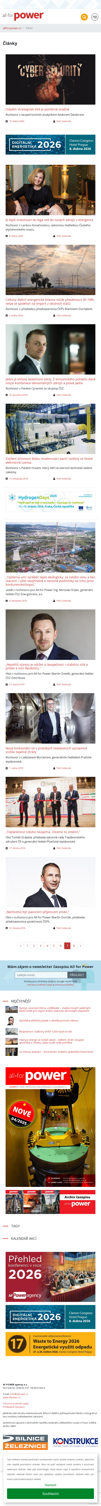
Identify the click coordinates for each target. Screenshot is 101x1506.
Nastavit (50, 1485)
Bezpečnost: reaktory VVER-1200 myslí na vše (45, 1031)
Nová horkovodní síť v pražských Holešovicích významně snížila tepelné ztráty (46, 750)
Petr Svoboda (64, 121)
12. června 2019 (17, 928)
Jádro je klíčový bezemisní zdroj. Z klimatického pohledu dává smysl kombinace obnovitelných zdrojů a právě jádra (50, 381)
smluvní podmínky (64, 984)
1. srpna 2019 (16, 768)
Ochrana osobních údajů (16, 1403)
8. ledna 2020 (16, 236)
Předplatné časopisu (14, 1406)
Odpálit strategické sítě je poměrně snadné (37, 109)
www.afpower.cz (11, 1397)
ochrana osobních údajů (39, 984)
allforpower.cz (12, 28)
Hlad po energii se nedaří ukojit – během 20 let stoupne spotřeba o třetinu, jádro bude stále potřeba (51, 1041)
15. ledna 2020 (16, 121)
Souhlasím (50, 1494)
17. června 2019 (17, 848)
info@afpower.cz (19, 1394)
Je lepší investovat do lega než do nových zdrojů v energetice (49, 220)
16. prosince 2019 (18, 395)
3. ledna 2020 (16, 315)
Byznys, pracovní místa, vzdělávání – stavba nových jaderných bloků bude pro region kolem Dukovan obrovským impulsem (55, 1009)
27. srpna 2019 (16, 684)
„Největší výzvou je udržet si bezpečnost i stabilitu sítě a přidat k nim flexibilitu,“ (47, 666)
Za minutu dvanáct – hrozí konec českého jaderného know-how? (56, 1051)
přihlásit (77, 975)
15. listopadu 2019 (18, 478)
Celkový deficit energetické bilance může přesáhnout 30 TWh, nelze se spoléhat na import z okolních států (50, 301)
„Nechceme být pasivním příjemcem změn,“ (37, 912)
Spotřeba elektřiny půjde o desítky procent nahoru (48, 1020)
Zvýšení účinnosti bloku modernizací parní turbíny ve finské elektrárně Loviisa (49, 460)
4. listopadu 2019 (18, 600)
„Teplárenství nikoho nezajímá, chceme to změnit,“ (43, 832)
